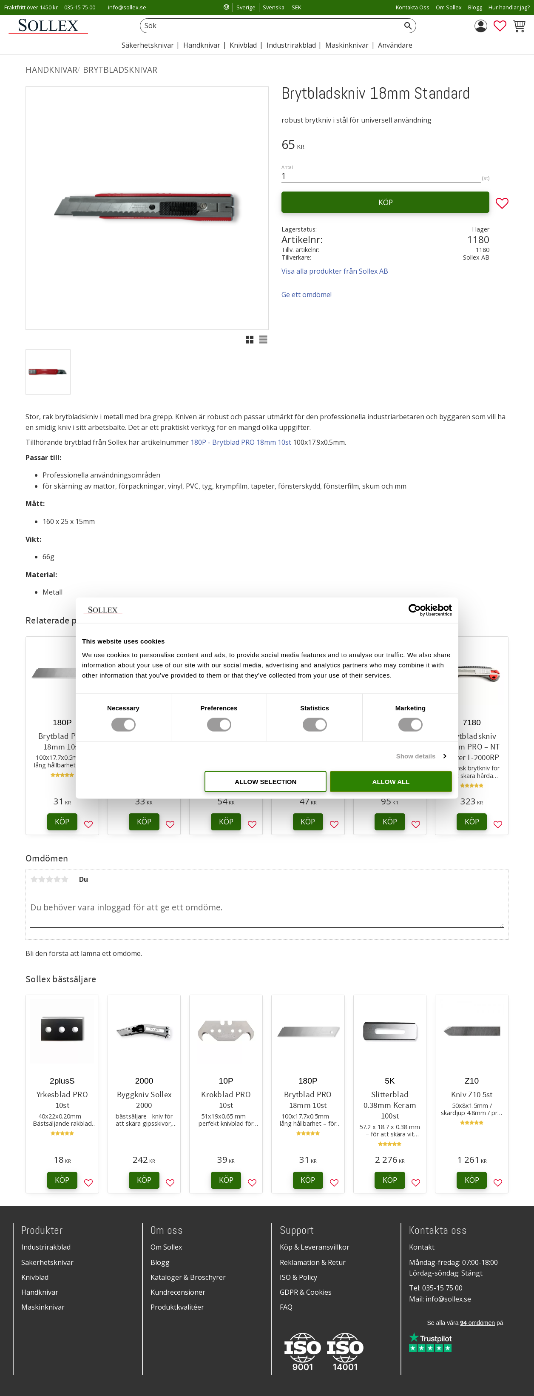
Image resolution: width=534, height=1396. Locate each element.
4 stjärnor (57, 879)
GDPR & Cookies (306, 1292)
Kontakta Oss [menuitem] (412, 7)
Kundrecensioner (178, 1292)
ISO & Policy (298, 1277)
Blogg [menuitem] (475, 7)
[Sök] (408, 26)
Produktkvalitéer (177, 1307)
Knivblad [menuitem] (243, 45)
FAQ (286, 1307)
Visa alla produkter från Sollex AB (334, 271)
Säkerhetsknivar (47, 1262)
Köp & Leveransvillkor (314, 1247)
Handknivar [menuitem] (201, 45)
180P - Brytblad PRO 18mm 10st (240, 442)
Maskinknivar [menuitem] (347, 45)
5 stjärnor (64, 879)
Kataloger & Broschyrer (188, 1277)
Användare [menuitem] (395, 45)
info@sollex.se (127, 7)
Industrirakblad (46, 1247)
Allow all (391, 781)
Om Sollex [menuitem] (449, 7)
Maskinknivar (43, 1307)
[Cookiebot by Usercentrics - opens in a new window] (415, 610)
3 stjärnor (49, 879)
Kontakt (422, 1247)
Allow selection (265, 781)
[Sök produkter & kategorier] (268, 26)
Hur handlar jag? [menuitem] (509, 7)
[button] (500, 26)
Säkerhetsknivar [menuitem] (148, 45)
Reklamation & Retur (313, 1262)
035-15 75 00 (79, 7)
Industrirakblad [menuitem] (291, 45)
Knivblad (34, 1277)
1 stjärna (34, 879)
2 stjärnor (41, 879)
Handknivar (39, 1292)
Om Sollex (166, 1247)
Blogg (160, 1262)
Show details (416, 756)
